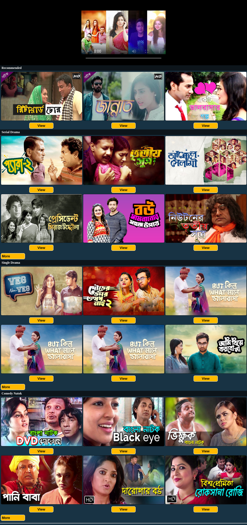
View (41, 126)
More (6, 256)
